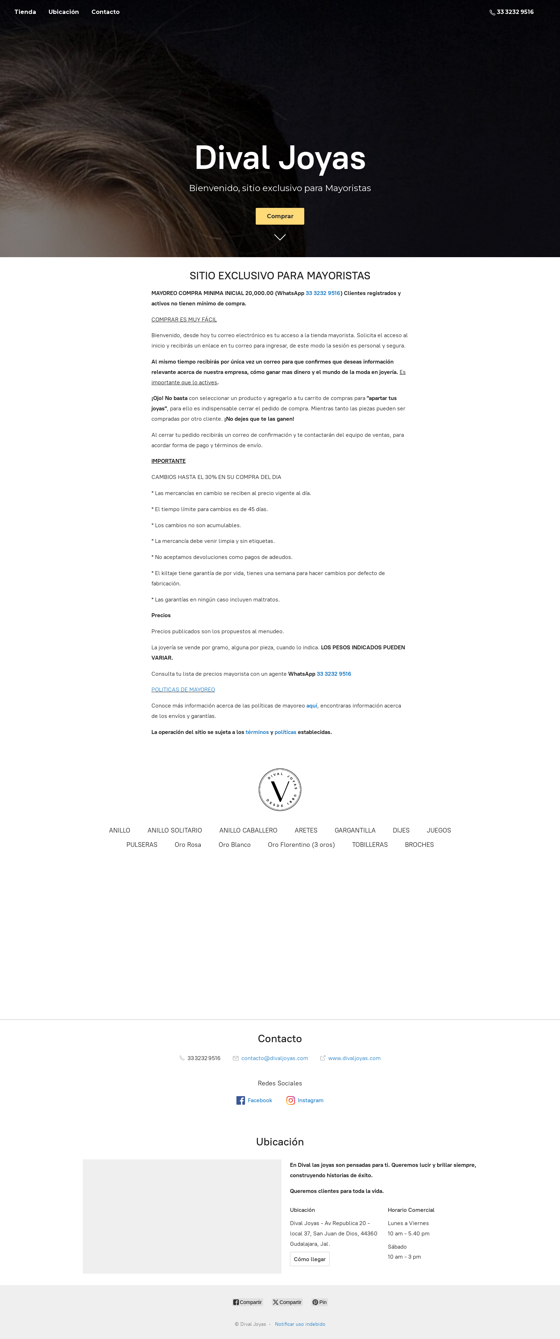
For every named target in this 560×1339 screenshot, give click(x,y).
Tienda (25, 12)
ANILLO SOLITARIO (175, 830)
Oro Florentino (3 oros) (301, 845)
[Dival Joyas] (280, 789)
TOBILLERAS (370, 845)
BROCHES (419, 845)
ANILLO (119, 830)
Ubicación (64, 12)
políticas (285, 732)
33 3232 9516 (334, 673)
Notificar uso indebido (300, 1324)
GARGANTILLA (355, 830)
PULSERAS (142, 845)
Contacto (105, 12)
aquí (311, 705)
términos (257, 732)
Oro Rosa (188, 845)
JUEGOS (439, 830)
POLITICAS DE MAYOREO (183, 689)
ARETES (306, 830)
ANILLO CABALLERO (248, 830)
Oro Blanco (235, 845)
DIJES (401, 830)
